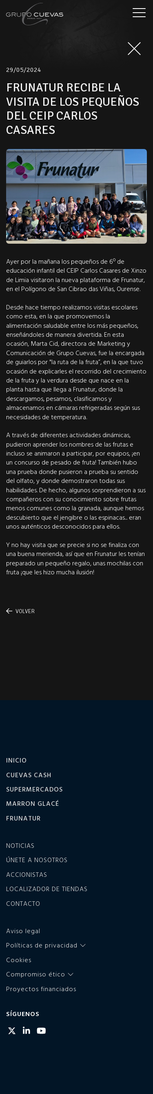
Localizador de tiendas (47, 889)
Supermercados (34, 789)
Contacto (23, 903)
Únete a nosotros (37, 860)
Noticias (20, 845)
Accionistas (26, 874)
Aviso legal (23, 931)
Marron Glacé (32, 803)
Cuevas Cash (28, 775)
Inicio (16, 760)
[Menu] (139, 12)
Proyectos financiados (41, 989)
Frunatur (23, 818)
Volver (20, 611)
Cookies (18, 960)
